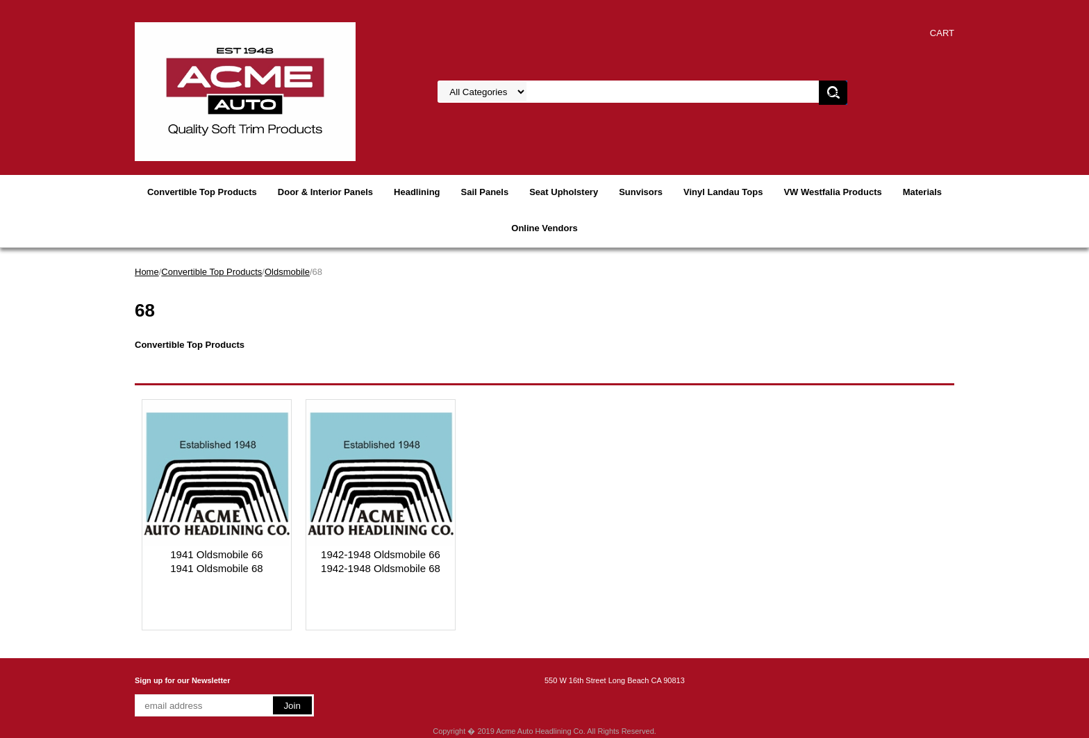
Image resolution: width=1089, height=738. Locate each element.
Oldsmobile (287, 272)
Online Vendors (544, 228)
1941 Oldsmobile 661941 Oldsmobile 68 (216, 561)
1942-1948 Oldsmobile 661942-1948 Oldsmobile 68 (380, 561)
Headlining (417, 192)
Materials (922, 192)
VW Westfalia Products (832, 192)
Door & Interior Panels (325, 192)
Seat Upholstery (563, 192)
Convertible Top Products (202, 192)
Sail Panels (485, 192)
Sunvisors (641, 192)
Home (147, 272)
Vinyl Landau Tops (723, 192)
